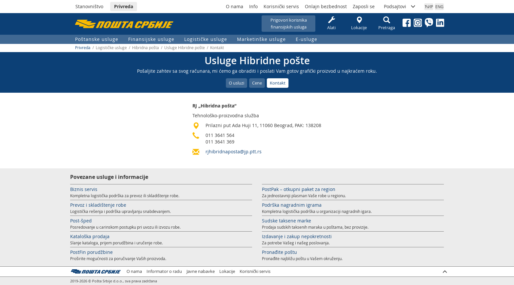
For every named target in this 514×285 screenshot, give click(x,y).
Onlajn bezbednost (326, 6)
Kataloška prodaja (89, 236)
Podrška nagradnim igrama (292, 205)
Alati (331, 23)
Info (253, 6)
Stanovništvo (89, 6)
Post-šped (81, 221)
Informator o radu (164, 271)
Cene (257, 83)
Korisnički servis (281, 6)
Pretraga (386, 23)
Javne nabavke (201, 271)
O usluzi (236, 83)
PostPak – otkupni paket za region (298, 189)
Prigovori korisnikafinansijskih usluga (288, 23)
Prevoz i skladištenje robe (98, 205)
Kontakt (278, 83)
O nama (234, 6)
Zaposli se (364, 6)
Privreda (123, 6)
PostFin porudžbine (91, 252)
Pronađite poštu (279, 252)
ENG (439, 6)
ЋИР (429, 6)
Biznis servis (83, 189)
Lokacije (359, 23)
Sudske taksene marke (286, 221)
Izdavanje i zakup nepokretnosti (297, 236)
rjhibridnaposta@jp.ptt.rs (234, 151)
